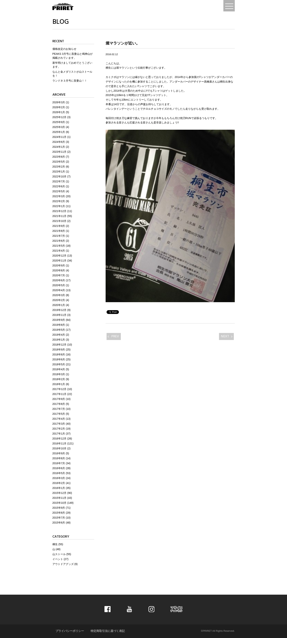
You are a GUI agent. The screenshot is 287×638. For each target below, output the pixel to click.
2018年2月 (58, 379)
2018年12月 (59, 344)
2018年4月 (58, 369)
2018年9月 (58, 349)
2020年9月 (58, 265)
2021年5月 (58, 245)
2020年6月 (58, 280)
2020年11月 (59, 260)
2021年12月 (59, 211)
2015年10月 (59, 502)
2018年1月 (58, 384)
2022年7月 (58, 181)
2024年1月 (58, 146)
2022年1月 (58, 206)
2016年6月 (58, 468)
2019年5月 (58, 329)
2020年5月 (58, 285)
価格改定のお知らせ (64, 48)
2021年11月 (59, 216)
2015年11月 (59, 497)
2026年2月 (58, 107)
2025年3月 (58, 127)
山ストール (59, 554)
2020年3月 (58, 295)
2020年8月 (58, 270)
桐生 (55, 544)
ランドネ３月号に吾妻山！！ (69, 80)
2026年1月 (58, 112)
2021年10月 (59, 220)
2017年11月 (59, 394)
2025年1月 (58, 131)
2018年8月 (58, 354)
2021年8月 (58, 230)
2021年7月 (58, 235)
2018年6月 (58, 359)
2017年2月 (58, 428)
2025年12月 (59, 117)
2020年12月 (59, 255)
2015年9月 (58, 507)
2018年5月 (58, 364)
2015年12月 (59, 492)
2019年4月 (58, 334)
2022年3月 (58, 196)
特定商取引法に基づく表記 (108, 631)
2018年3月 (58, 374)
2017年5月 (58, 413)
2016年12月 (59, 438)
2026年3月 (58, 102)
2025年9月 (58, 122)
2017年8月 (58, 403)
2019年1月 (58, 339)
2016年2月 (58, 483)
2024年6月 (58, 141)
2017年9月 (58, 398)
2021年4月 (58, 250)
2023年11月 (59, 151)
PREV (115, 336)
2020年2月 (58, 300)
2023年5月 (58, 161)
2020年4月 (58, 290)
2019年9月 (58, 319)
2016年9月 (58, 453)
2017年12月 (59, 389)
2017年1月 (58, 433)
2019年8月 (58, 324)
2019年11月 (59, 314)
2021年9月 (58, 225)
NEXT (225, 336)
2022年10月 (59, 176)
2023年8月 (58, 156)
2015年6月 (58, 522)
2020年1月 (58, 305)
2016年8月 (58, 458)
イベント (57, 559)
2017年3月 (58, 423)
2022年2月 (58, 201)
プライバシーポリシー (69, 631)
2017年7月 (58, 408)
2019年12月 (59, 309)
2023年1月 (58, 171)
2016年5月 (58, 473)
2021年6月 (58, 240)
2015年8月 (58, 512)
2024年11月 (59, 136)
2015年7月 (58, 517)
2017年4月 (58, 418)
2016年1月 (58, 487)
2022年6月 (58, 186)
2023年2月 (58, 166)
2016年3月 (58, 478)
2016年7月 (58, 463)
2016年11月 (59, 443)
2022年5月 (58, 191)
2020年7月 (58, 275)
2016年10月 (59, 448)
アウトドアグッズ (63, 564)
